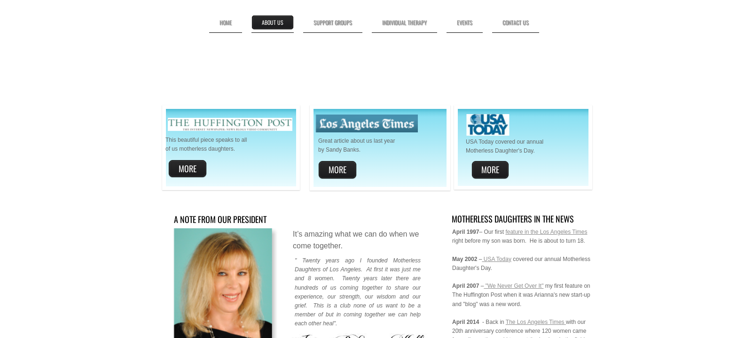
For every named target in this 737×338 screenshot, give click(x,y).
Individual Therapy (404, 22)
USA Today (496, 259)
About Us (272, 22)
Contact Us (515, 22)
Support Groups (333, 22)
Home (226, 22)
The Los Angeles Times (536, 322)
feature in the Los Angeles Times (546, 232)
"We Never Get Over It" (513, 286)
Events (464, 22)
